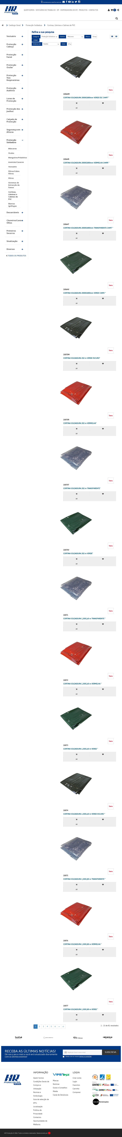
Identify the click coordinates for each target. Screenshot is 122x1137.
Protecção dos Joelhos (13, 110)
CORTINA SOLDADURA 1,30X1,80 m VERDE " (80, 1009)
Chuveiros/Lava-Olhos (13, 221)
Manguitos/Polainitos (14, 157)
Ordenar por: (37, 44)
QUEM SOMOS (29, 10)
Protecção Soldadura (11, 141)
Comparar (77, 1092)
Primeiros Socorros (11, 231)
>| (63, 1026)
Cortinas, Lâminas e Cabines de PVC (13, 195)
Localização (38, 1106)
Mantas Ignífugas (12, 205)
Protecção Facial (11, 55)
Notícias (56, 1084)
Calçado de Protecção (12, 120)
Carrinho (76, 1088)
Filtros (11, 178)
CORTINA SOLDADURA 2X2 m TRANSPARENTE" (81, 488)
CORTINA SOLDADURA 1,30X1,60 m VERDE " (80, 749)
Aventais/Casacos (14, 162)
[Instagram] (79, 2)
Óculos (11, 153)
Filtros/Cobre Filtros (13, 172)
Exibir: (64, 44)
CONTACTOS (93, 10)
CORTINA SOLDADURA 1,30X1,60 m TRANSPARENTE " (84, 618)
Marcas (55, 1080)
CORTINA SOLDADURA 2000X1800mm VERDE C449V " (84, 293)
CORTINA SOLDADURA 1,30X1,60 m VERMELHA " (82, 683)
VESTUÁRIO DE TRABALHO (46, 10)
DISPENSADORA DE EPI (69, 10)
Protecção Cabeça (11, 45)
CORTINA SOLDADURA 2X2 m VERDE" (78, 553)
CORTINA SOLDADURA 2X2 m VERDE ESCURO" (81, 358)
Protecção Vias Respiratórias (13, 77)
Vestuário (11, 36)
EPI (58, 10)
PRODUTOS (83, 10)
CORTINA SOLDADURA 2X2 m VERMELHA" (79, 423)
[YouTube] (69, 2)
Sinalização (12, 241)
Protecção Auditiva (11, 89)
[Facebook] (66, 2)
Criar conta (77, 1078)
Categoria (36, 37)
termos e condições (85, 1056)
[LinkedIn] (72, 2)
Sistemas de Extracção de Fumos (14, 185)
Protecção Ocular (11, 66)
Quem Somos (38, 1078)
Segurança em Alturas (13, 130)
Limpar (35, 40)
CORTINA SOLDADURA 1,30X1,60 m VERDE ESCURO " (84, 814)
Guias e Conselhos (60, 1087)
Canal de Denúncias (60, 1095)
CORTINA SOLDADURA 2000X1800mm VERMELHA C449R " (86, 162)
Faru (94, 37)
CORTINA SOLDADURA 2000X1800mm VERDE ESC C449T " (86, 97)
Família (62, 37)
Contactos (37, 1117)
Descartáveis (13, 212)
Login (75, 1081)
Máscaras (12, 148)
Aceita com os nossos (79, 1056)
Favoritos (76, 1085)
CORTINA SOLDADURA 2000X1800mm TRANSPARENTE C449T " (88, 228)
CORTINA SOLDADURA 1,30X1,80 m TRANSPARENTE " (84, 879)
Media (55, 1091)
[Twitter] (75, 2)
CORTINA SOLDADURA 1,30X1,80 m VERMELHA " (82, 944)
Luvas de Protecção (11, 99)
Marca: (88, 37)
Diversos (11, 249)
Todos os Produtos (17, 255)
